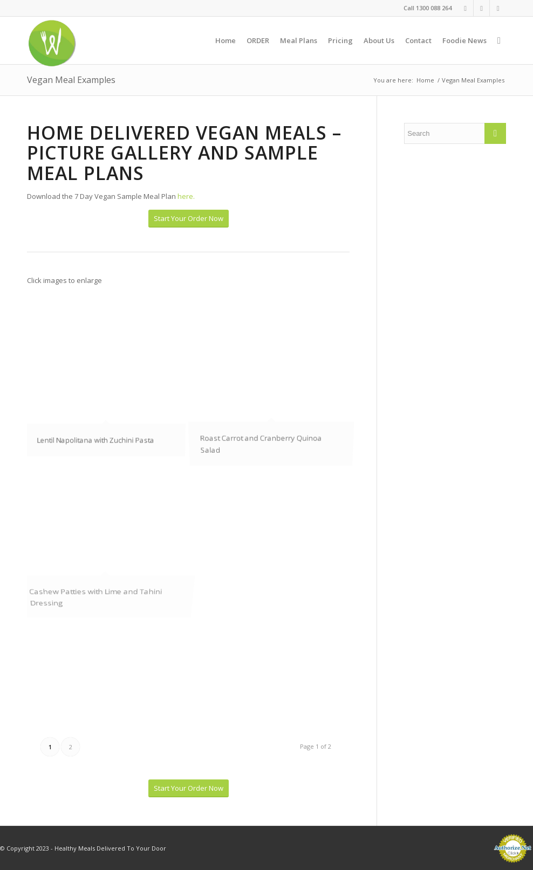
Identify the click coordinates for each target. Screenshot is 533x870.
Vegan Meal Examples (71, 80)
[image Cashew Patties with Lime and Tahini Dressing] (110, 526)
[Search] (499, 40)
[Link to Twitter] (498, 8)
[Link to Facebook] (465, 8)
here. (186, 196)
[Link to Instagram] (481, 8)
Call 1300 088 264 (428, 8)
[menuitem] (225, 40)
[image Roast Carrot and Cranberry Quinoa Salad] (275, 394)
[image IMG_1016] (110, 394)
